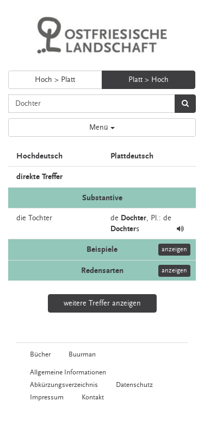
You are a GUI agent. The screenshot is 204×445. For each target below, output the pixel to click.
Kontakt (93, 397)
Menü (102, 127)
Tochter (40, 218)
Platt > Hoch (148, 79)
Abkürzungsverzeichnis (64, 385)
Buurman (82, 354)
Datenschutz (134, 385)
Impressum (47, 397)
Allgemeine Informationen (68, 372)
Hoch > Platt (55, 79)
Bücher (40, 354)
